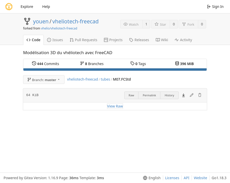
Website (200, 177)
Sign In (215, 6)
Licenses (172, 177)
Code (33, 39)
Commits (45, 63)
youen (41, 21)
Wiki (162, 39)
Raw (131, 95)
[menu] (151, 178)
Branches (91, 63)
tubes (105, 79)
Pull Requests (83, 39)
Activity (183, 39)
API (186, 177)
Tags (138, 63)
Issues (55, 39)
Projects (113, 39)
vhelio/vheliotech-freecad (59, 28)
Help (46, 6)
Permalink (149, 95)
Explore (27, 6)
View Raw (115, 106)
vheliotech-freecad (75, 21)
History (169, 95)
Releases (139, 39)
